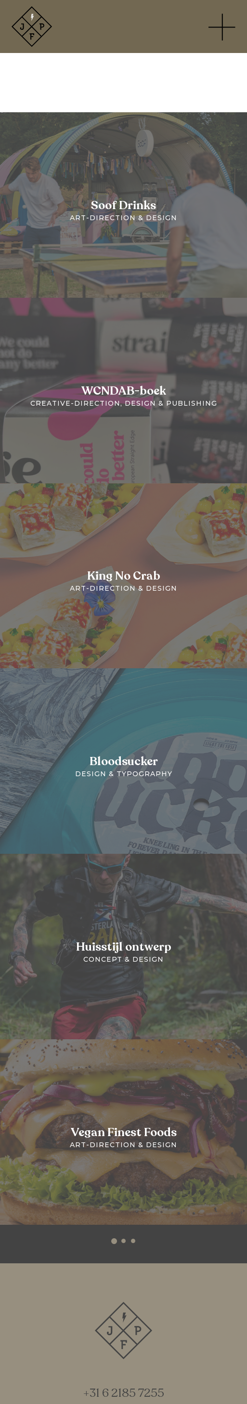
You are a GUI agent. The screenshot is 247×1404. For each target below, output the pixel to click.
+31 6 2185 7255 (123, 1393)
